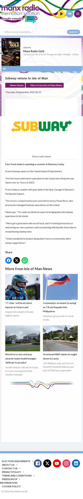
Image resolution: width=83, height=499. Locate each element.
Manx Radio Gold (33, 51)
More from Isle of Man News (46, 85)
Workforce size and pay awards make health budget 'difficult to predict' (22, 344)
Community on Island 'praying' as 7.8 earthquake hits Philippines (60, 293)
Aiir (26, 491)
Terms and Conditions (17, 475)
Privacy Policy (11, 471)
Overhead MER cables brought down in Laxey (60, 342)
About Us (8, 464)
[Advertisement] (44, 413)
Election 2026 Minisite (16, 461)
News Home (17, 85)
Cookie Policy (11, 486)
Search (73, 31)
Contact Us (10, 468)
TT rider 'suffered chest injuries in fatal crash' (22, 291)
